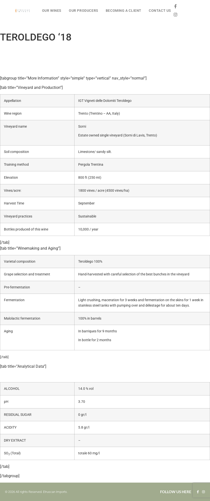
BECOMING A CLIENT (123, 11)
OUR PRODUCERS (83, 11)
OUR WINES (51, 11)
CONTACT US (160, 11)
